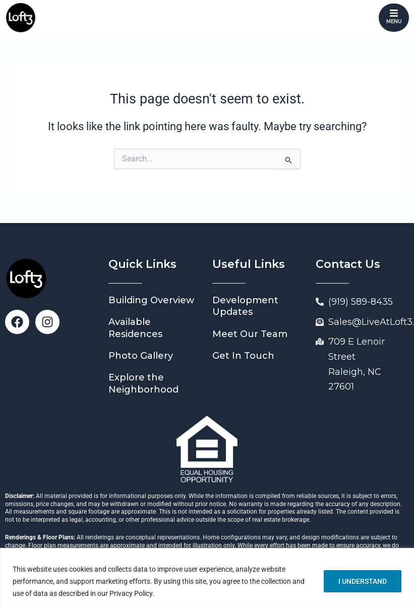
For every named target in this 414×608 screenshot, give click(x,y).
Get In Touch (243, 355)
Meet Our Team (249, 334)
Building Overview (151, 300)
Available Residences (135, 327)
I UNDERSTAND (362, 581)
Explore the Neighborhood (143, 383)
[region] (207, 578)
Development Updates (245, 306)
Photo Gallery (140, 355)
